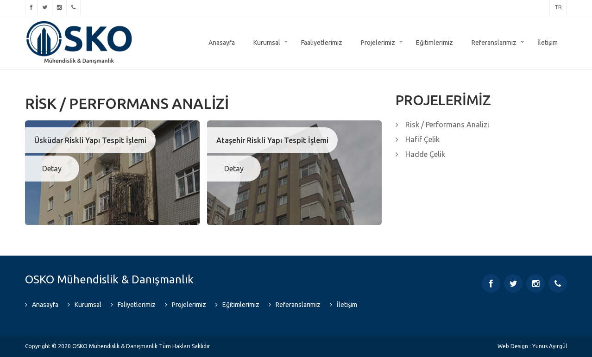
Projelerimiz (378, 42)
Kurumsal (266, 42)
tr (558, 7)
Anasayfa (221, 42)
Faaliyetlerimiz (321, 42)
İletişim (547, 42)
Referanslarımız (494, 42)
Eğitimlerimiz (434, 42)
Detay (52, 168)
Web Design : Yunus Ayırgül (532, 346)
